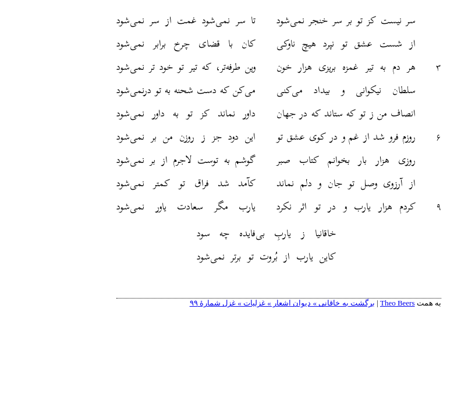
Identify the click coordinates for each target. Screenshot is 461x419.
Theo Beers (349, 303)
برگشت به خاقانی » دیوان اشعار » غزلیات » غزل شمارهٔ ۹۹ (234, 303)
